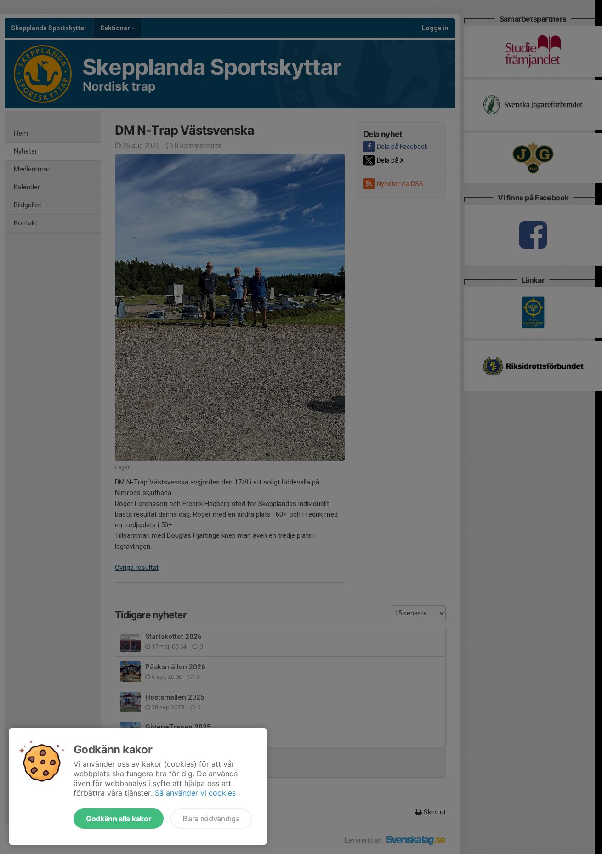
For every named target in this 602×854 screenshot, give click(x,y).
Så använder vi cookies (195, 792)
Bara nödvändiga (211, 818)
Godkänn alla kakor (118, 818)
